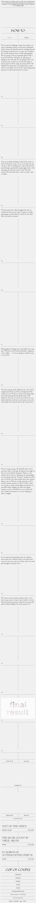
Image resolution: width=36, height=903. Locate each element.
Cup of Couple (18, 870)
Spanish (26, 37)
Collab (10, 830)
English (10, 37)
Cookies (10, 901)
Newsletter (18, 874)
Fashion (4, 830)
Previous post (9, 815)
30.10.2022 (31, 830)
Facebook (18, 881)
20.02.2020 (31, 844)
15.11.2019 (31, 859)
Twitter (18, 884)
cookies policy (20, 5)
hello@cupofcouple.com (18, 891)
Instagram (18, 878)
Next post (26, 815)
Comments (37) (18, 785)
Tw (12, 761)
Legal (21, 901)
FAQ (24, 901)
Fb (10, 761)
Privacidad (16, 901)
